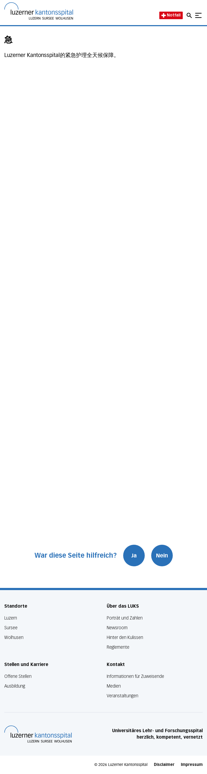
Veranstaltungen (122, 695)
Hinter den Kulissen (125, 637)
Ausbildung (14, 686)
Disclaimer (164, 764)
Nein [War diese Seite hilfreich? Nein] (162, 555)
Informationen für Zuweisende (135, 676)
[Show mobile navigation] (198, 15)
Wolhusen (13, 637)
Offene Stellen (18, 676)
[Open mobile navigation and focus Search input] (190, 15)
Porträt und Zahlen (125, 618)
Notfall (171, 15)
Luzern (10, 618)
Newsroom (117, 627)
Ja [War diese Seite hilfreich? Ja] (134, 555)
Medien (114, 686)
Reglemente (118, 647)
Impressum (192, 764)
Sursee (11, 627)
